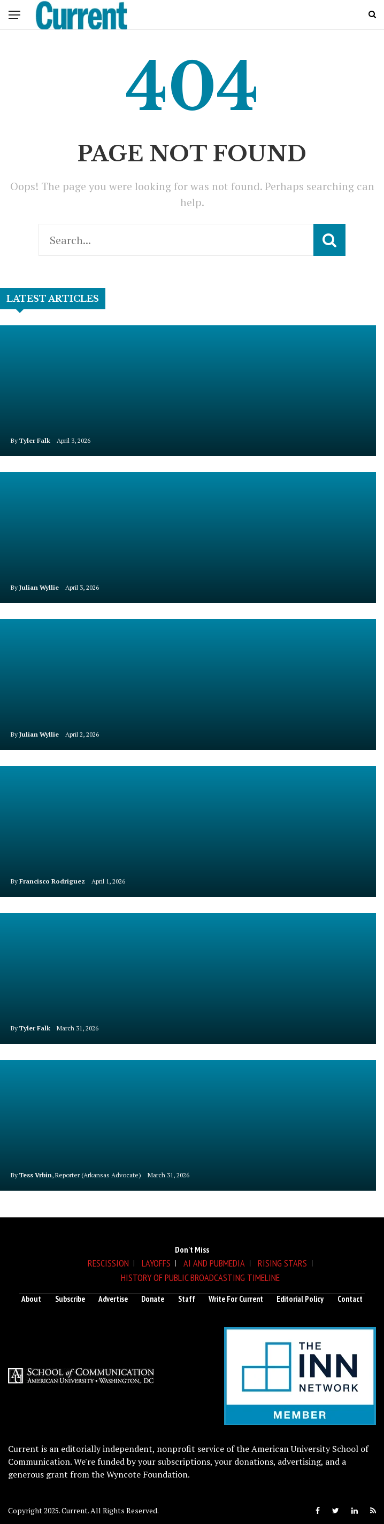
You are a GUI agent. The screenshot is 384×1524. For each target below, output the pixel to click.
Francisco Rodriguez (52, 881)
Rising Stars (282, 1263)
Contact (350, 1299)
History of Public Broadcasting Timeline (200, 1277)
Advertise (113, 1299)
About (31, 1299)
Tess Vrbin (35, 1175)
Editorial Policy (300, 1299)
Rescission (108, 1263)
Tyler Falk (34, 440)
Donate (152, 1299)
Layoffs (156, 1263)
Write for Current (236, 1299)
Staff (186, 1299)
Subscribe (70, 1299)
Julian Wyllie (39, 587)
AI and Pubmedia (214, 1263)
